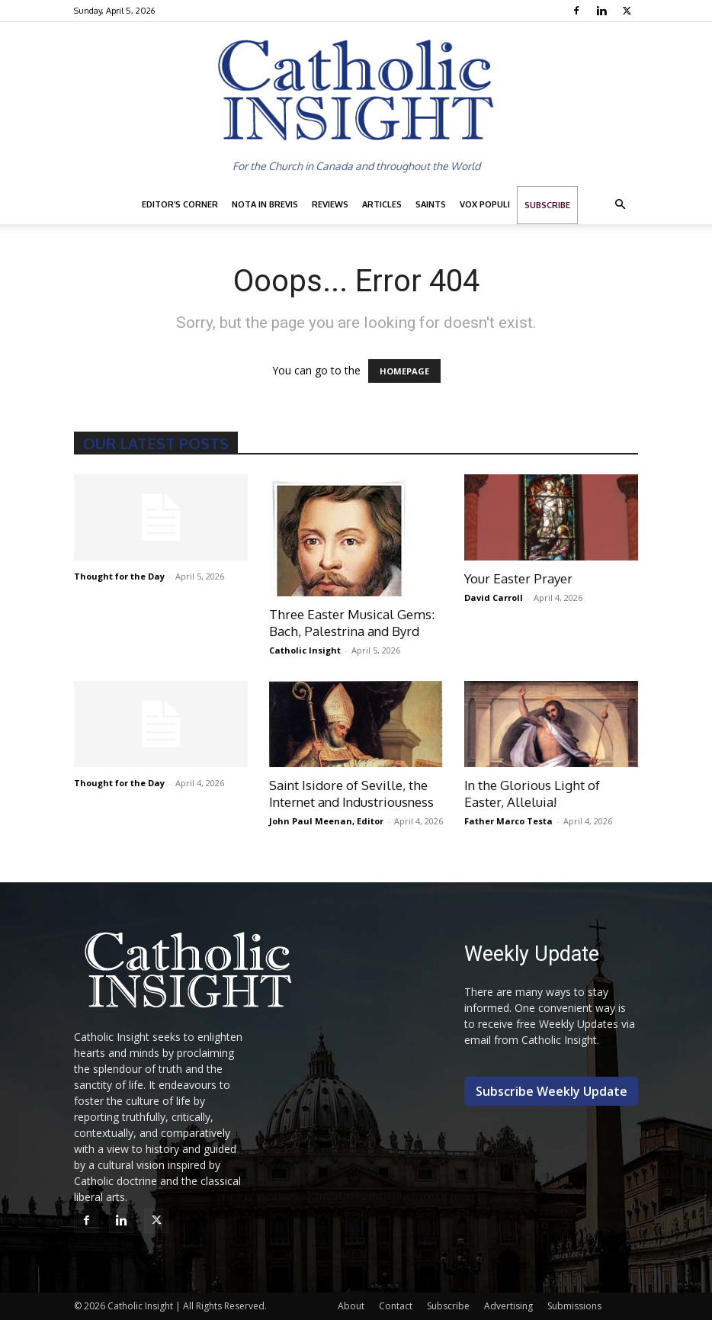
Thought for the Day (119, 576)
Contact (395, 1305)
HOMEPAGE (404, 371)
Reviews (330, 204)
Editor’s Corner (180, 204)
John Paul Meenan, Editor (326, 821)
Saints (430, 204)
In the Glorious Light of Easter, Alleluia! (532, 793)
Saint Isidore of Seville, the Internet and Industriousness (351, 793)
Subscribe (547, 205)
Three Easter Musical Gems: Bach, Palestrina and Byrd (352, 622)
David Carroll (493, 597)
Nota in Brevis (265, 204)
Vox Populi (485, 204)
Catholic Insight (305, 650)
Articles (382, 204)
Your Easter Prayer (518, 578)
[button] (619, 205)
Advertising (508, 1305)
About (351, 1305)
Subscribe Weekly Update (551, 1091)
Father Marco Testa (508, 821)
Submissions (574, 1305)
